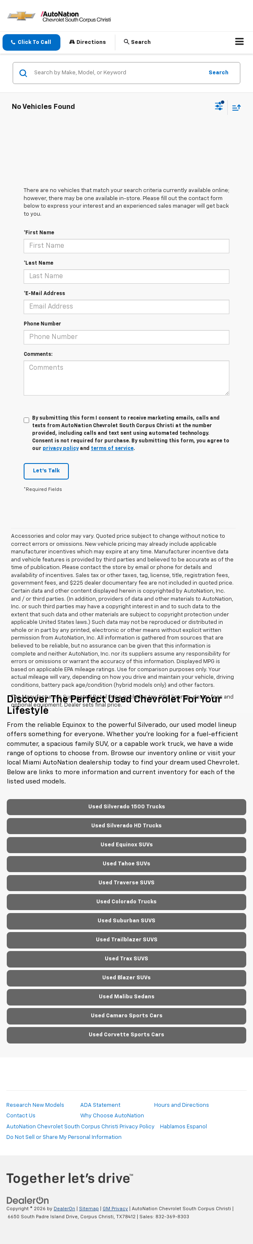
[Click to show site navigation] (239, 43)
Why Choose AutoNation (112, 1116)
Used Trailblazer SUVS (127, 940)
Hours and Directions (181, 1105)
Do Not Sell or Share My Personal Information (64, 1137)
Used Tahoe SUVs (126, 864)
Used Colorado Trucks (126, 902)
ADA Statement (100, 1105)
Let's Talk (46, 471)
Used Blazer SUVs (126, 978)
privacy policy (61, 448)
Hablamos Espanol (183, 1127)
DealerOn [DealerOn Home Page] (64, 1208)
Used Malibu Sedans (127, 997)
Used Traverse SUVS (126, 883)
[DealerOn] (27, 1200)
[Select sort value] (234, 107)
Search (219, 73)
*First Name (39, 233)
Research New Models (35, 1105)
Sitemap (89, 1208)
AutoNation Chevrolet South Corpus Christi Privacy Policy (80, 1127)
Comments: (38, 354)
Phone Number (42, 324)
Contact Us (20, 1116)
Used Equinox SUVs (127, 845)
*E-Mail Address (44, 293)
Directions (87, 42)
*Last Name (38, 263)
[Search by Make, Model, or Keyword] (117, 73)
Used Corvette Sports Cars (126, 1035)
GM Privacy (115, 1208)
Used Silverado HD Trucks (126, 826)
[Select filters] (219, 107)
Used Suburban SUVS (126, 921)
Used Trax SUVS (126, 959)
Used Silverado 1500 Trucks (126, 807)
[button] (31, 42)
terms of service (112, 448)
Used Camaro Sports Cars (127, 1016)
